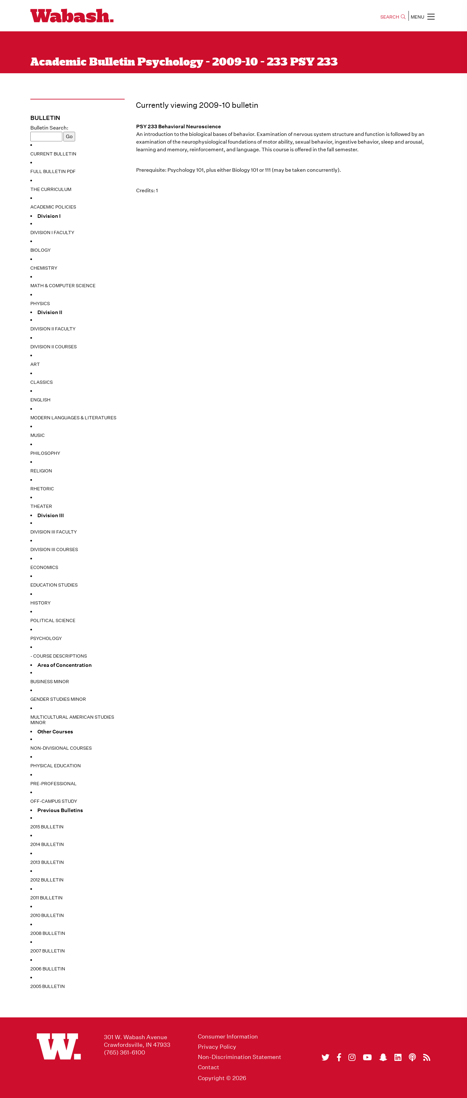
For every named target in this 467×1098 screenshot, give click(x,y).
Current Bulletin (53, 154)
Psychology (46, 638)
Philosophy (45, 453)
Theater (41, 506)
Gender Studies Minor (58, 699)
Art (35, 364)
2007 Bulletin (47, 951)
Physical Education (55, 766)
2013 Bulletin (47, 862)
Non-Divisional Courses (61, 748)
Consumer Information (228, 1036)
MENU (423, 16)
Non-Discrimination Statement (239, 1057)
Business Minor (49, 681)
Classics (41, 382)
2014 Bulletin (47, 844)
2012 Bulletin (47, 880)
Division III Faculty (53, 532)
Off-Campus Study (53, 801)
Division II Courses (53, 347)
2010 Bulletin (47, 915)
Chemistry (43, 268)
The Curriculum (50, 189)
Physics (40, 303)
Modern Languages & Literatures (73, 418)
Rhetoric (42, 489)
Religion (41, 471)
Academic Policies (53, 207)
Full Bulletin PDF (53, 171)
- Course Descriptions (58, 656)
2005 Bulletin (47, 986)
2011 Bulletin (46, 898)
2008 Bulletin (47, 933)
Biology (40, 250)
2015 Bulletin (47, 827)
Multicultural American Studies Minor (72, 720)
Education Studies (54, 585)
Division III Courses (54, 549)
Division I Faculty (52, 232)
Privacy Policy (217, 1047)
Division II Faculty (52, 329)
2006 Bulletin (47, 969)
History (40, 603)
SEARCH (393, 17)
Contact (208, 1067)
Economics (44, 567)
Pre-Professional (53, 783)
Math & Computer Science (63, 285)
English (40, 400)
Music (37, 435)
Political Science (52, 620)
